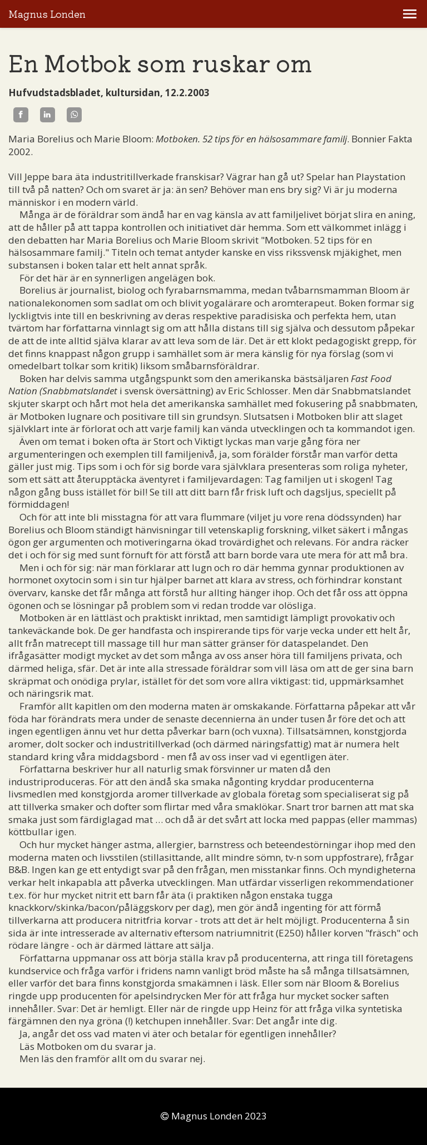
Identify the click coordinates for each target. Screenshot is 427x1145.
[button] (410, 14)
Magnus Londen (47, 14)
